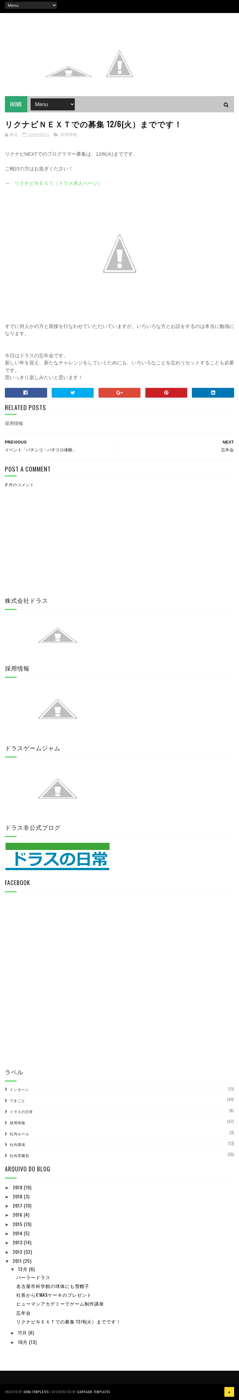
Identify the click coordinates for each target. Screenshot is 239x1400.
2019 (18, 1187)
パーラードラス (33, 1277)
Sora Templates (36, 1391)
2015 (18, 1224)
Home (16, 104)
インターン (19, 1089)
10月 (23, 1341)
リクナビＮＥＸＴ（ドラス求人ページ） (58, 183)
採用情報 (68, 134)
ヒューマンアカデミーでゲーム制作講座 (60, 1303)
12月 (23, 1269)
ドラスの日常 (21, 1111)
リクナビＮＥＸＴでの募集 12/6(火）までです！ (68, 1321)
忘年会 (23, 1312)
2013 (18, 1242)
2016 (18, 1214)
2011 (18, 1260)
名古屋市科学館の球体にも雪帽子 (52, 1285)
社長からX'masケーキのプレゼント (54, 1294)
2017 (18, 1205)
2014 (18, 1233)
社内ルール (19, 1133)
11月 (23, 1332)
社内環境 (17, 1144)
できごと (17, 1100)
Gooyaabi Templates (93, 1391)
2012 (18, 1251)
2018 (18, 1196)
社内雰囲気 (19, 1155)
